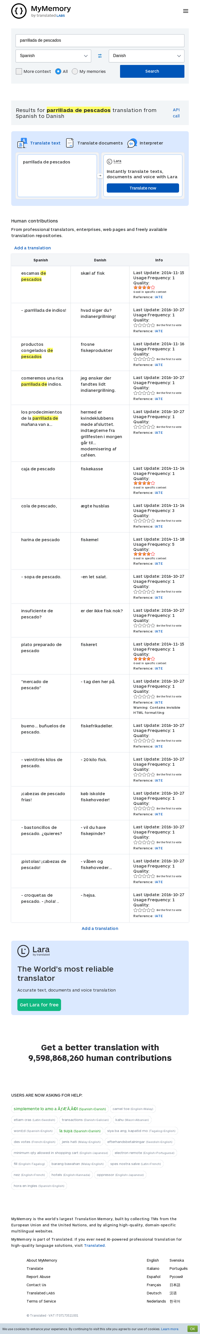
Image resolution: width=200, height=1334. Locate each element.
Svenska (177, 1260)
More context (33, 71)
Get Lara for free (39, 1004)
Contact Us (36, 1285)
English (153, 1260)
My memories (89, 71)
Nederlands (156, 1301)
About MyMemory (42, 1260)
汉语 (173, 1293)
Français (154, 1285)
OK (192, 1329)
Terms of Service (41, 1301)
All (61, 71)
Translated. (95, 1245)
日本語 (175, 1285)
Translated (41, 1293)
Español (153, 1276)
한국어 (175, 1301)
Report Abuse (38, 1276)
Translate (35, 1268)
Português (179, 1268)
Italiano (153, 1268)
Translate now (143, 187)
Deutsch (154, 1293)
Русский (176, 1276)
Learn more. (170, 1329)
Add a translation (32, 247)
